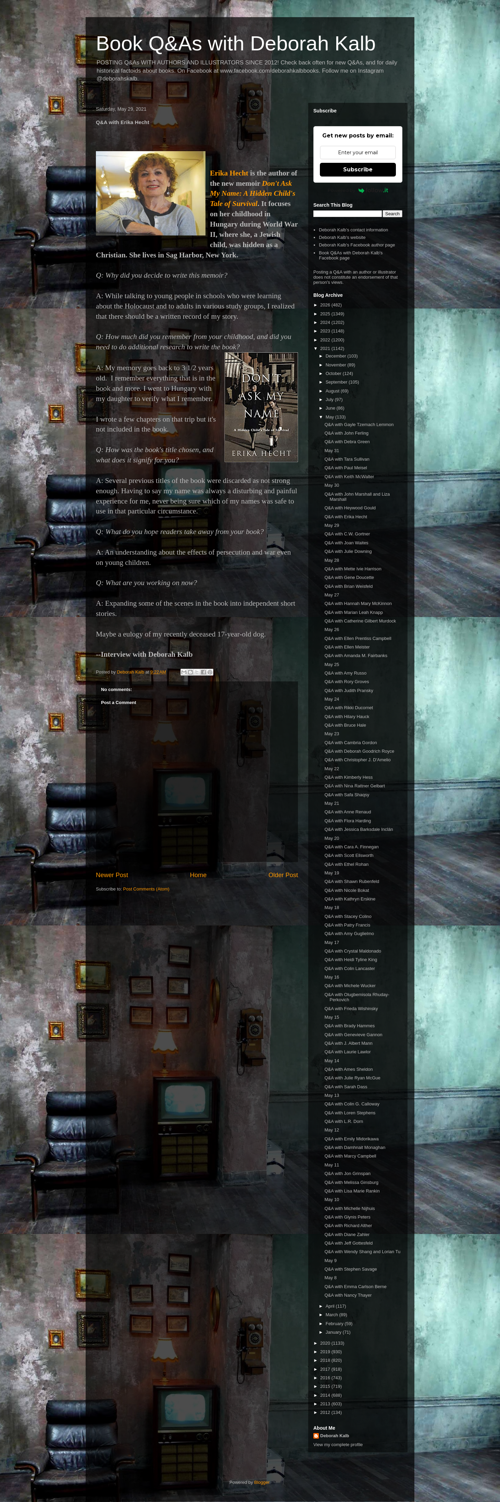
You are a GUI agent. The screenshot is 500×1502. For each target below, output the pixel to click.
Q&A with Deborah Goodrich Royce (359, 751)
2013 (326, 1403)
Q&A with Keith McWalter (349, 476)
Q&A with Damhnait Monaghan (354, 1147)
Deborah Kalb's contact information (353, 229)
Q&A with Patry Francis (347, 925)
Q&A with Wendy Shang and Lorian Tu (362, 1251)
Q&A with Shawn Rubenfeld (351, 881)
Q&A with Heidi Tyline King (350, 959)
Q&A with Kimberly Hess (348, 777)
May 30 (331, 485)
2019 (326, 1351)
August (333, 390)
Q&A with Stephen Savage (350, 1269)
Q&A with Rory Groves (346, 681)
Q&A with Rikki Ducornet (348, 707)
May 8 (330, 1277)
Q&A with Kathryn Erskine (349, 898)
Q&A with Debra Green (347, 441)
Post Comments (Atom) (146, 889)
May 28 (331, 560)
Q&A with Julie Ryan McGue (352, 1077)
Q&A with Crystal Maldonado (352, 951)
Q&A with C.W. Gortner (347, 533)
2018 (326, 1360)
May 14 (331, 1060)
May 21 (331, 803)
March (332, 1314)
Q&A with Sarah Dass (345, 1086)
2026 (326, 304)
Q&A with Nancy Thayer (348, 1295)
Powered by (358, 190)
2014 (326, 1395)
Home (198, 875)
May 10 (331, 1199)
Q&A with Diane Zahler (347, 1234)
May (330, 417)
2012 (326, 1412)
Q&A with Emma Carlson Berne (355, 1286)
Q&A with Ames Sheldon (348, 1069)
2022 (326, 339)
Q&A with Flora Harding (347, 820)
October (334, 373)
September (337, 382)
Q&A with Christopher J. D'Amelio (357, 759)
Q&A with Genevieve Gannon (353, 1034)
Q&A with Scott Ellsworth (348, 855)
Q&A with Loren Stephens (349, 1112)
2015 (326, 1386)
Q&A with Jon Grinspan (347, 1173)
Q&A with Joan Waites (346, 542)
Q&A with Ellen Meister (347, 647)
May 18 (331, 907)
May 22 (331, 768)
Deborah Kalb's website (342, 237)
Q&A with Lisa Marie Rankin (351, 1191)
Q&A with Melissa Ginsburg (351, 1182)
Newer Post (112, 875)
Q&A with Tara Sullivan (346, 459)
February (335, 1323)
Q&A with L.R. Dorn (343, 1121)
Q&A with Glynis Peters (347, 1217)
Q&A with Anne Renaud (347, 811)
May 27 (331, 594)
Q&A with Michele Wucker (349, 985)
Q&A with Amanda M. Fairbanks (355, 655)
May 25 (331, 664)
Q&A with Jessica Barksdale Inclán (358, 829)
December (337, 356)
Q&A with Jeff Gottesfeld (348, 1243)
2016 (326, 1377)
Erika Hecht (229, 173)
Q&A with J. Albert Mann (348, 1043)
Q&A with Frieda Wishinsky (351, 1008)
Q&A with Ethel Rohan (346, 864)
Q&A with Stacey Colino (347, 916)
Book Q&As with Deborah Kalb (236, 43)
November (337, 364)
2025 (326, 313)
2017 (326, 1369)
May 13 (331, 1095)
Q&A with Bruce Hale (345, 725)
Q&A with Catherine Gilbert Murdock (360, 620)
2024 (326, 322)
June (331, 408)
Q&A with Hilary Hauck (346, 716)
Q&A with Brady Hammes (349, 1025)
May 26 (331, 629)
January (334, 1332)
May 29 (331, 525)
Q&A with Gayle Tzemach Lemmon (358, 424)
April (331, 1306)
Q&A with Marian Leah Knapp (353, 612)
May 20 (331, 838)
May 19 (331, 872)
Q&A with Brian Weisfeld (348, 586)
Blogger (261, 1482)
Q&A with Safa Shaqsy (346, 794)
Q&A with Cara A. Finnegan (351, 846)
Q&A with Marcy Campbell (350, 1156)
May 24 (331, 699)
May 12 (331, 1129)
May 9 (330, 1260)
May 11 (331, 1164)
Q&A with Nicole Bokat (346, 890)
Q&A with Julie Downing (348, 551)
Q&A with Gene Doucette (349, 577)
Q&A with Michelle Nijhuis (349, 1208)
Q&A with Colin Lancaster (349, 968)
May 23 (331, 733)
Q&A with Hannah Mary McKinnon (358, 603)
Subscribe (358, 169)
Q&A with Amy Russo (345, 673)
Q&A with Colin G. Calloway (351, 1103)
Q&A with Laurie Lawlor (347, 1051)
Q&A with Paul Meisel (345, 467)
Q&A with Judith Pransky (348, 690)
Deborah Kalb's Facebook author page (357, 244)
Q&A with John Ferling (346, 433)
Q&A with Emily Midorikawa (351, 1138)
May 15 (331, 1017)
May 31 (331, 450)
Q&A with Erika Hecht (345, 516)
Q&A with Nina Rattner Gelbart (354, 785)
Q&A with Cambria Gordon (350, 742)
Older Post (283, 875)
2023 (326, 331)
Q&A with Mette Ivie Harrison (352, 568)
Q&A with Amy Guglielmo (349, 933)
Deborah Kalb (334, 1435)
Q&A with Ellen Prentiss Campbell (357, 638)
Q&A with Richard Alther (348, 1225)
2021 (326, 348)
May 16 (331, 977)
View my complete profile (338, 1444)
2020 (326, 1343)
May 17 (331, 942)
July (330, 399)
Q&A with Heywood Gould (350, 507)
